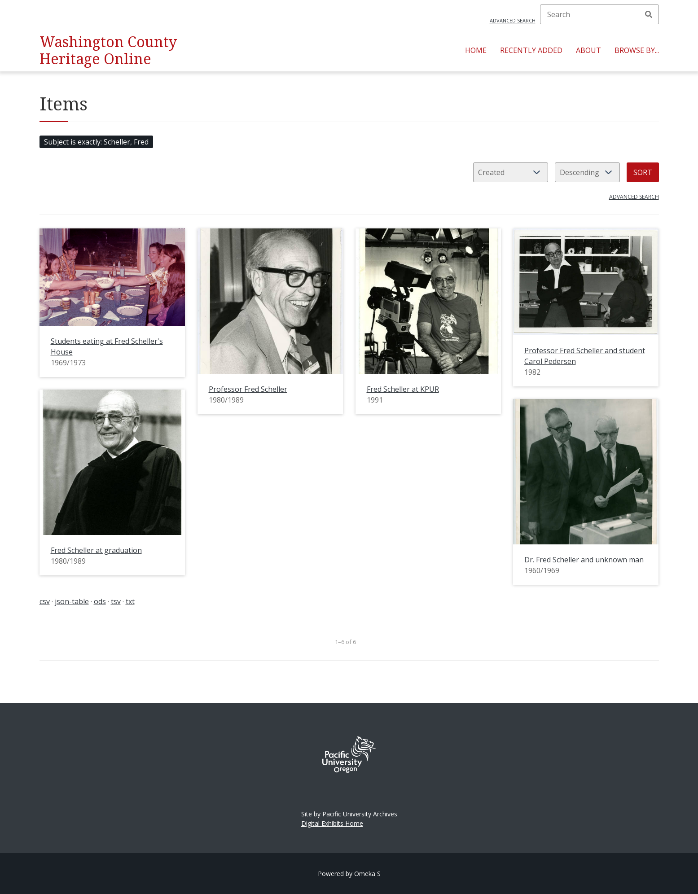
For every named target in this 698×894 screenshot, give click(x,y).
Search (648, 14)
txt (130, 601)
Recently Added (531, 50)
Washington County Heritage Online (108, 50)
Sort (642, 172)
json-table (72, 601)
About (588, 50)
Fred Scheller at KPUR (403, 389)
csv (45, 601)
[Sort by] (510, 172)
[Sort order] (587, 172)
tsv (116, 601)
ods (100, 601)
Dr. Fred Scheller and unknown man (584, 560)
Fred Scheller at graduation (96, 550)
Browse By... (637, 50)
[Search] (599, 14)
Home (476, 50)
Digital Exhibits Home (332, 823)
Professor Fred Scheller (248, 389)
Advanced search (513, 20)
